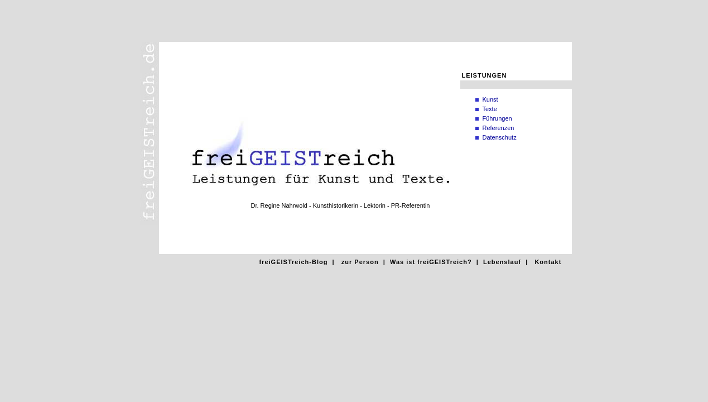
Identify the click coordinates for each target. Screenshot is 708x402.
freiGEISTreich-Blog (293, 262)
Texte (490, 109)
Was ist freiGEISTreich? (431, 262)
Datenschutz (500, 137)
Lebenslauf (502, 262)
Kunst (490, 99)
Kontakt (547, 262)
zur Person (360, 262)
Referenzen (498, 128)
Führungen (497, 118)
